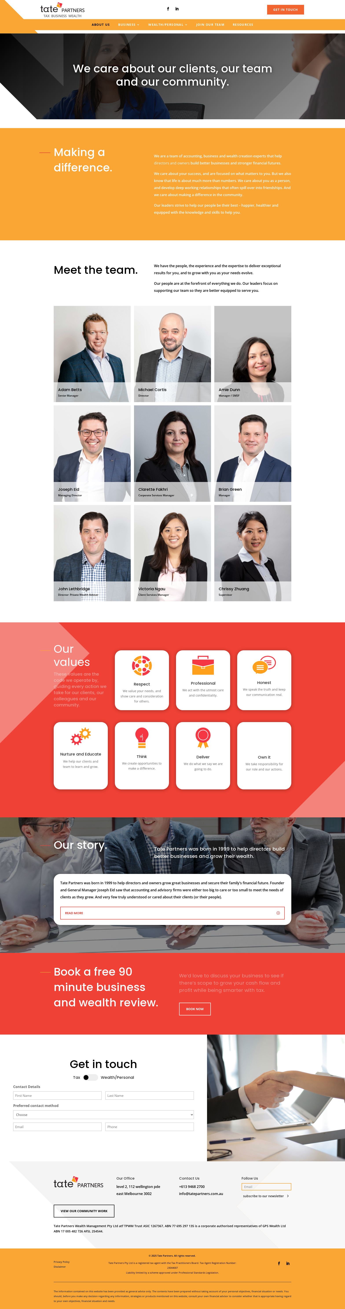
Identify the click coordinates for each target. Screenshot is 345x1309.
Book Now (195, 1006)
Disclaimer (60, 1263)
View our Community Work (84, 1208)
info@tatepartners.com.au (201, 1190)
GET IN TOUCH (285, 9)
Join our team (210, 25)
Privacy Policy (62, 1258)
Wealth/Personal (166, 25)
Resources (243, 25)
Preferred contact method (36, 1102)
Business (127, 25)
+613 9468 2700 (192, 1183)
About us (101, 25)
